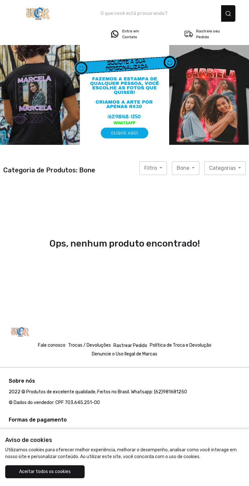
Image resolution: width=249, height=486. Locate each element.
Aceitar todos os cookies (45, 471)
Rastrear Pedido (130, 345)
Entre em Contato (124, 34)
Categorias (223, 168)
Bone (184, 168)
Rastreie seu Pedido (202, 34)
